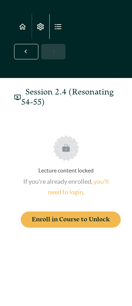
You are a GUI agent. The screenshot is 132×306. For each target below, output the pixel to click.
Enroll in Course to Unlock (71, 219)
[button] (23, 26)
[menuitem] (40, 26)
